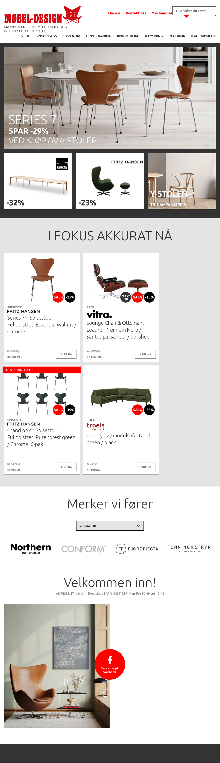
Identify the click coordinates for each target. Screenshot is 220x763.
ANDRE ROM (127, 36)
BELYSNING (153, 36)
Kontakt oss (136, 13)
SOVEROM (71, 36)
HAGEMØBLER (203, 36)
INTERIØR (176, 36)
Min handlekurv (165, 13)
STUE (25, 36)
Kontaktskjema (168, 753)
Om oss (114, 13)
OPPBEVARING (98, 36)
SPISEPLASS (46, 36)
